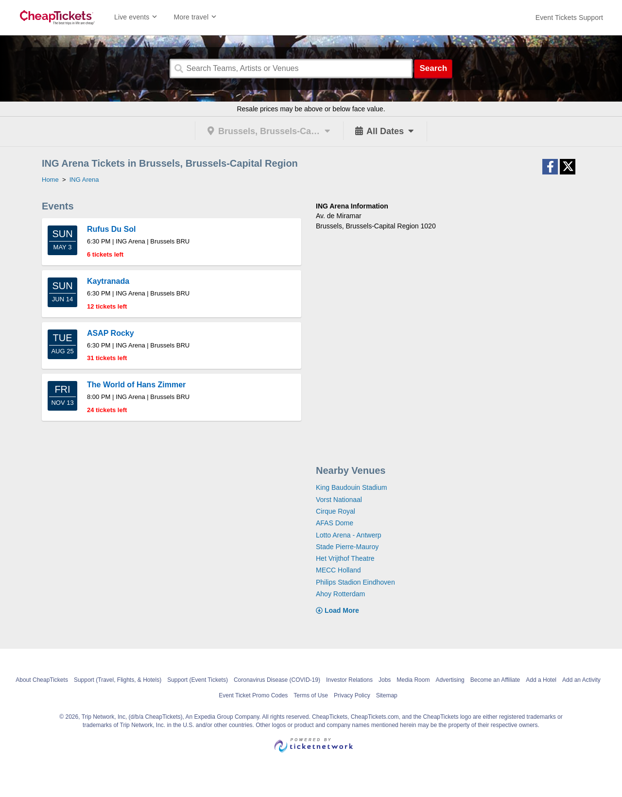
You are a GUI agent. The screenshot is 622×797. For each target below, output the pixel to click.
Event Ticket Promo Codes (253, 695)
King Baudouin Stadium (351, 487)
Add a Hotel (541, 679)
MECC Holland (338, 570)
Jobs (385, 679)
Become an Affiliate (495, 679)
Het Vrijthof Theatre (345, 558)
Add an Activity (581, 679)
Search (433, 68)
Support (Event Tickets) (197, 679)
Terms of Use (311, 695)
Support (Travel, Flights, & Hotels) (117, 679)
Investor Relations (349, 679)
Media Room (413, 679)
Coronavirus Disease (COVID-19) (277, 679)
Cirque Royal (335, 511)
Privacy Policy (352, 695)
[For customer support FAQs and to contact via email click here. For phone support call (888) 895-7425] (569, 17)
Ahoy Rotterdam (340, 594)
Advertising (449, 679)
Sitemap (386, 695)
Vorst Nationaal (339, 499)
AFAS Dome (334, 523)
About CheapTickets (42, 679)
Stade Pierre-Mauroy (347, 547)
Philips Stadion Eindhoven (355, 582)
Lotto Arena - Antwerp (348, 535)
